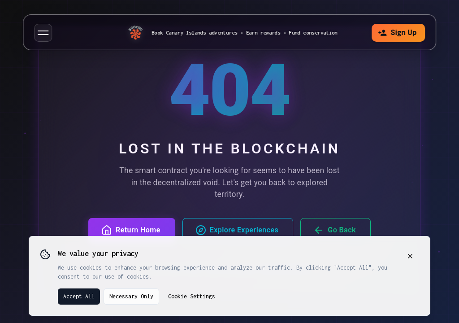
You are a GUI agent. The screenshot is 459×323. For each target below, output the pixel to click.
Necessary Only (131, 296)
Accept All (79, 296)
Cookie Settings (191, 296)
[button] (43, 33)
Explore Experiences (237, 230)
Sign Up (396, 32)
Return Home (130, 230)
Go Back (334, 230)
